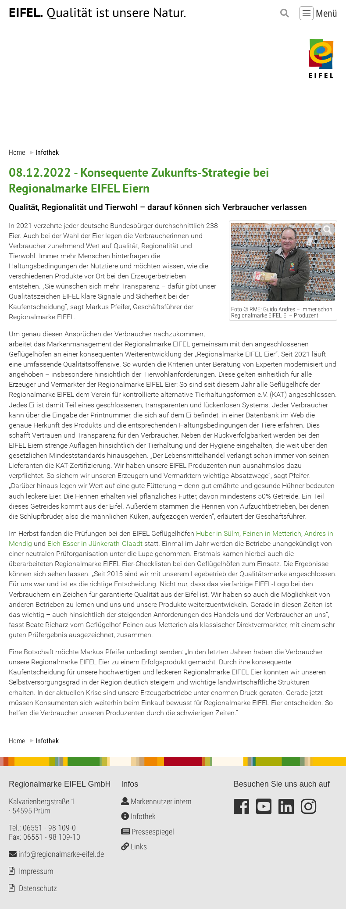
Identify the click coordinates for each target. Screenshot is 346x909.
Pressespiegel (147, 831)
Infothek (138, 816)
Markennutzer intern (156, 801)
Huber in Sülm (217, 533)
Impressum (36, 870)
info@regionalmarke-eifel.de (56, 853)
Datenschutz (38, 887)
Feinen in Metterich (272, 533)
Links (134, 846)
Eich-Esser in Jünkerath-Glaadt (95, 543)
